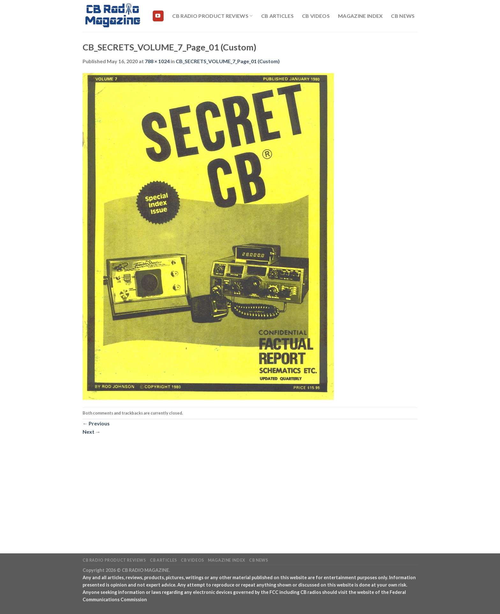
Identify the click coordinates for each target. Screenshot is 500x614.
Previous (96, 423)
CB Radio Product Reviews (212, 16)
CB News (403, 16)
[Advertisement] (250, 483)
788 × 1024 (157, 61)
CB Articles (277, 16)
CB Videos (316, 16)
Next (91, 432)
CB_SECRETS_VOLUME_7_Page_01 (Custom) (228, 61)
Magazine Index (360, 16)
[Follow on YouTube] (158, 16)
